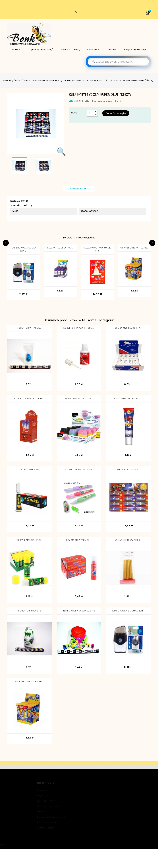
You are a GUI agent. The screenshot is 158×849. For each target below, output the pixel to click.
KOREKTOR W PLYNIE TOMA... (79, 327)
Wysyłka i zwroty (70, 49)
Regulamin (93, 49)
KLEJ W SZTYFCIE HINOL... (29, 540)
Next (152, 243)
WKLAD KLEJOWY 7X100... (128, 540)
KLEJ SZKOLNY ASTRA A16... (134, 247)
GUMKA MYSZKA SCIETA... (128, 327)
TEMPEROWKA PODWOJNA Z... (79, 398)
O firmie (16, 49)
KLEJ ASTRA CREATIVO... (60, 247)
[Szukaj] (118, 62)
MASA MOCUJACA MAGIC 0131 (97, 249)
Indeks (15, 201)
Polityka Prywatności (135, 49)
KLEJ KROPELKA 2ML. (30, 469)
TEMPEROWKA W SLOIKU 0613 (79, 610)
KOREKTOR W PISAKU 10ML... (29, 398)
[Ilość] (90, 113)
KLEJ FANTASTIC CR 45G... (128, 398)
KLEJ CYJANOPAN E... (128, 469)
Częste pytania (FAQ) (41, 49)
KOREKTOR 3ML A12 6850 (79, 469)
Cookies (111, 49)
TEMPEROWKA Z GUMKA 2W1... (23, 249)
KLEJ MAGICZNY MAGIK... (79, 540)
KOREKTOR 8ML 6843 (29, 610)
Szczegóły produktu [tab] (79, 188)
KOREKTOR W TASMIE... (29, 327)
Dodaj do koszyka (116, 113)
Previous (6, 243)
